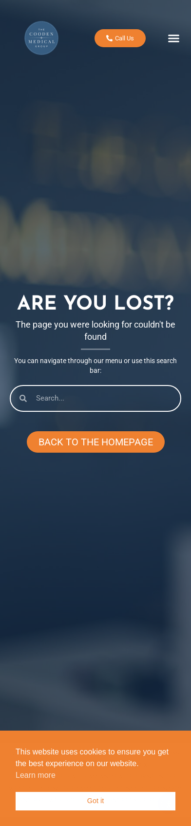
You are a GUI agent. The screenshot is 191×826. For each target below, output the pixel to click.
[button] (174, 37)
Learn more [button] (36, 775)
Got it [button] (95, 801)
